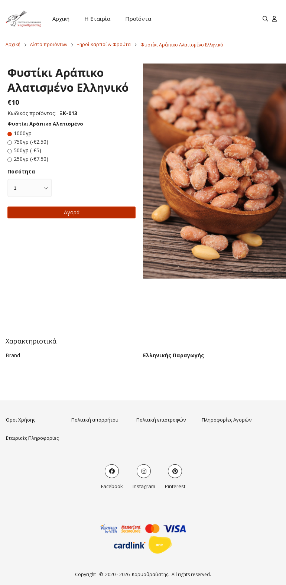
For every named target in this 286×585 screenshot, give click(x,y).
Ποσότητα (21, 171)
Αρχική (60, 18)
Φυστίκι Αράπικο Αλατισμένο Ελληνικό (181, 45)
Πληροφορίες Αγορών (226, 419)
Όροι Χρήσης (20, 419)
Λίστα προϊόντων (48, 44)
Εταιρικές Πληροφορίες (32, 438)
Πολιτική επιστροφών (161, 419)
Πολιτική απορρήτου (94, 419)
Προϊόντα (138, 18)
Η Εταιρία (97, 18)
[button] (214, 171)
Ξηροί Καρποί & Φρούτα (104, 44)
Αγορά (71, 212)
